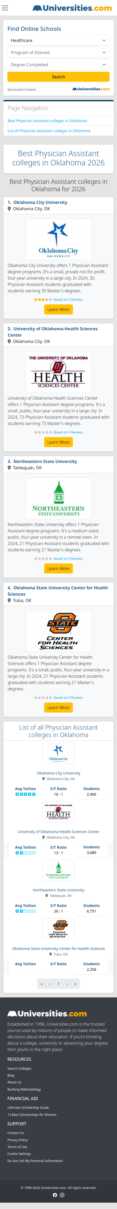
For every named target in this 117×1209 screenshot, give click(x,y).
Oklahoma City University (40, 202)
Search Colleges (19, 1068)
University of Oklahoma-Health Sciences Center (53, 332)
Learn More (59, 309)
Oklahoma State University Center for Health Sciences (58, 591)
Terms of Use (17, 1147)
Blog (10, 1075)
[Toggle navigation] (5, 8)
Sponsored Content (21, 90)
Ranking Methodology (24, 1089)
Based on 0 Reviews (68, 432)
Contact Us (15, 1133)
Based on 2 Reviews (68, 299)
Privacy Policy (17, 1140)
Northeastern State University (45, 461)
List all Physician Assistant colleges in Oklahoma (49, 130)
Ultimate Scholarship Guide (28, 1107)
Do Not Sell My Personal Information (35, 1161)
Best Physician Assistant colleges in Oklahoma (47, 120)
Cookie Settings (19, 1153)
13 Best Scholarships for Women (32, 1114)
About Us (14, 1082)
